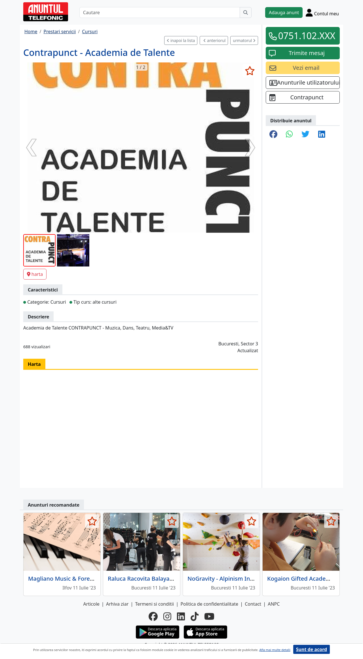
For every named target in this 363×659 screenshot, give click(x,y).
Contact (253, 604)
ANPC (274, 604)
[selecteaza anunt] (250, 70)
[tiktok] (195, 616)
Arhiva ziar (117, 604)
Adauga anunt (284, 12)
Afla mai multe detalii (274, 650)
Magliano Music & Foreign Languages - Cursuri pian (98, 578)
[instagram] (167, 616)
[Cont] (322, 12)
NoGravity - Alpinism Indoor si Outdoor (240, 578)
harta (35, 274)
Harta (34, 364)
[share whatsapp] (289, 134)
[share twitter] (305, 134)
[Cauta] (246, 12)
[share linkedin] (322, 134)
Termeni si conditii (154, 604)
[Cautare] (159, 12)
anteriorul (214, 40)
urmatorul (244, 40)
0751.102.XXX (306, 36)
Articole (91, 604)
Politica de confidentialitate (209, 604)
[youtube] (209, 616)
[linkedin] (181, 616)
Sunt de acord (311, 649)
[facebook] (153, 616)
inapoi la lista (181, 40)
